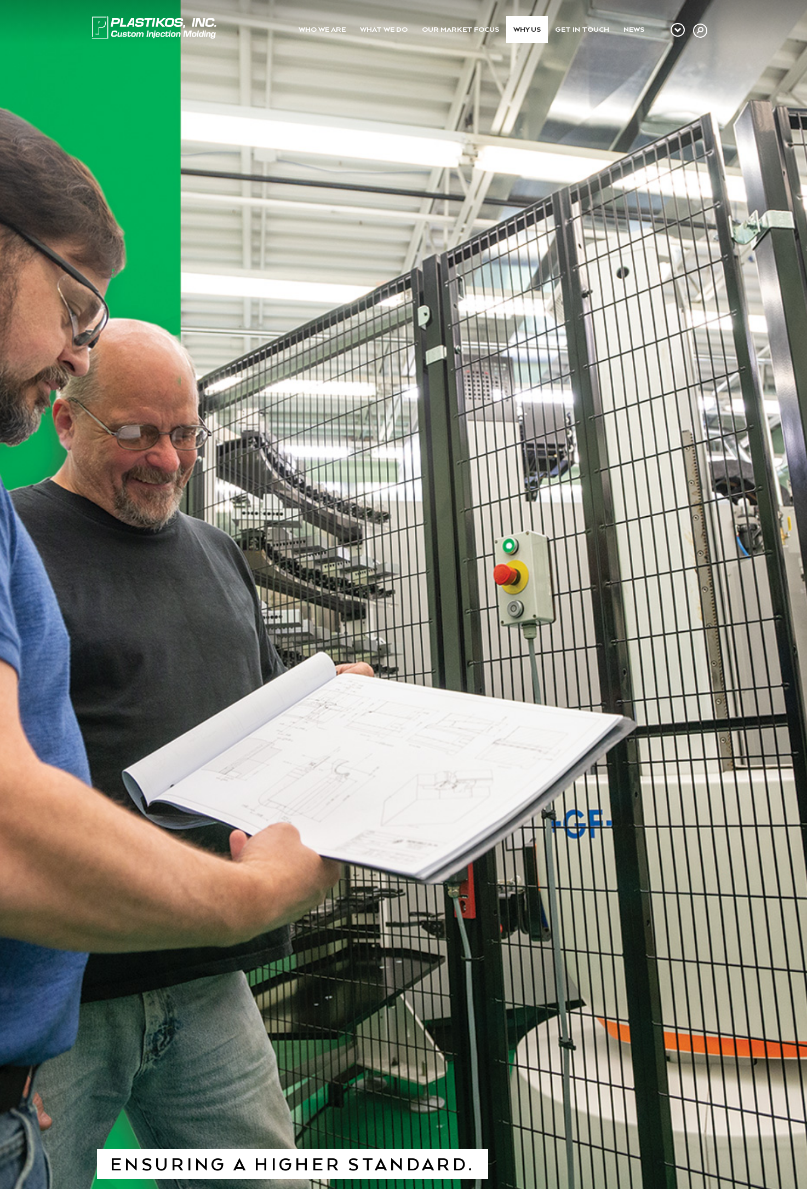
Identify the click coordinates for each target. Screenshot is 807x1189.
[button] (700, 31)
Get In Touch (582, 29)
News (633, 29)
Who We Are (322, 29)
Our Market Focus (460, 29)
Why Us (527, 29)
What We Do (384, 29)
